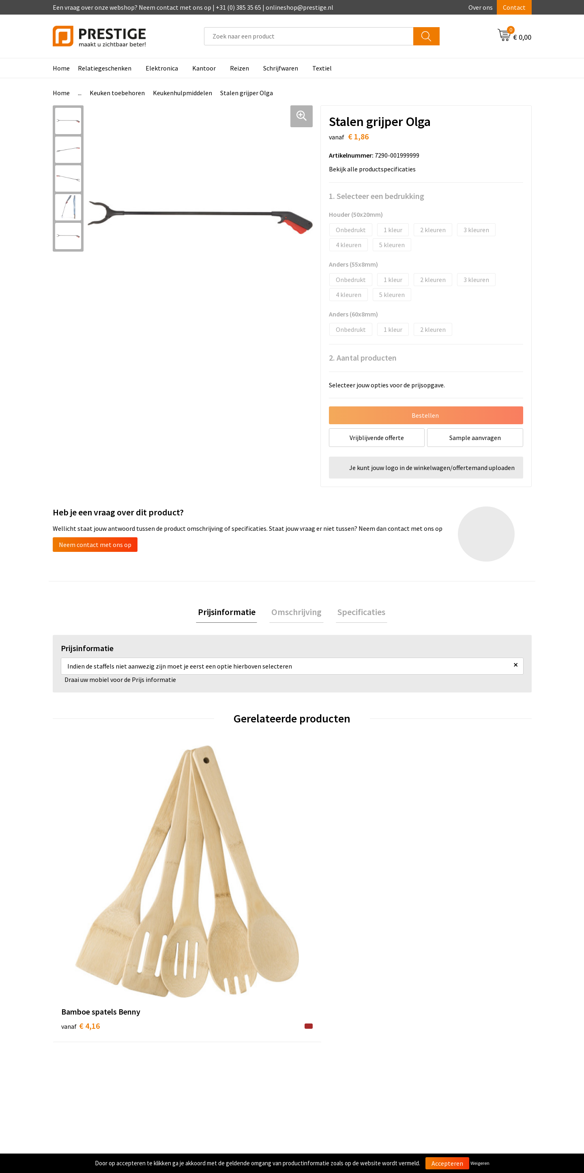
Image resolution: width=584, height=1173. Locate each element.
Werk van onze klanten (215, 1038)
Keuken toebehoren (117, 93)
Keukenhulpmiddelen (182, 93)
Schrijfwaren (280, 68)
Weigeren (480, 1163)
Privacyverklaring (445, 1038)
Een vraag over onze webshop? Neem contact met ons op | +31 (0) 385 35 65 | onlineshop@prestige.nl (193, 7)
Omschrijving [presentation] (296, 612)
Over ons (480, 7)
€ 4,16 (80, 878)
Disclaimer (435, 1051)
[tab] (230, 613)
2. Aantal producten (363, 358)
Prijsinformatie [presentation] (230, 612)
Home (61, 68)
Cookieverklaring (444, 1026)
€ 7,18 (439, 890)
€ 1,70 (320, 890)
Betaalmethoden (326, 1026)
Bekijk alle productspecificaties (375, 169)
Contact (514, 7)
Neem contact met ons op (95, 545)
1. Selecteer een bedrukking (376, 196)
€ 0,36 (200, 878)
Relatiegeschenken (104, 68)
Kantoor (204, 68)
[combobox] (309, 36)
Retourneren (320, 1038)
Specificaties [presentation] (358, 612)
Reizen (239, 68)
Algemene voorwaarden (453, 1014)
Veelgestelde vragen (211, 1026)
